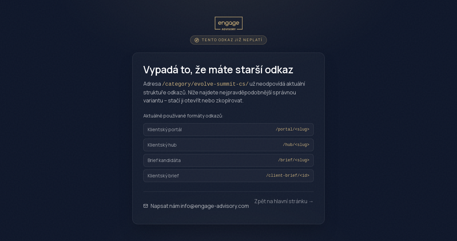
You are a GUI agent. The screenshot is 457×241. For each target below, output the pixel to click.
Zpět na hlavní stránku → (284, 201)
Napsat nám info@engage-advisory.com (196, 206)
